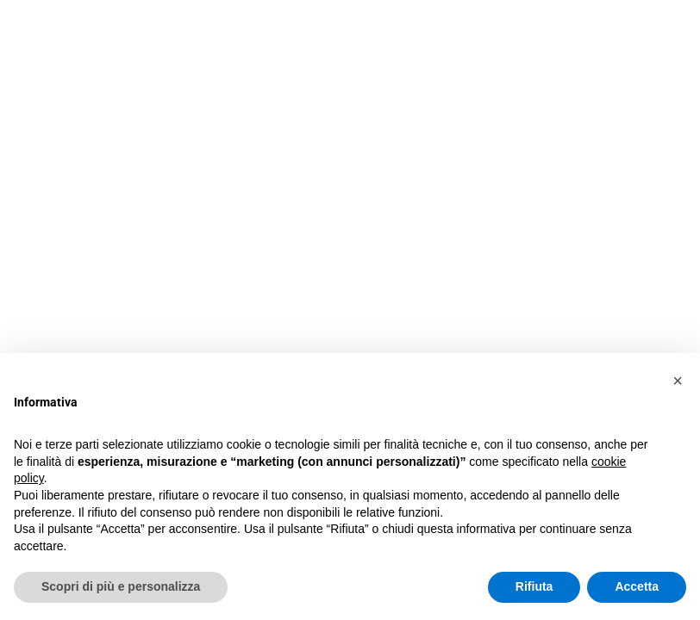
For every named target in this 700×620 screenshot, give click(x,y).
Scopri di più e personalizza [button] (120, 586)
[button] (677, 380)
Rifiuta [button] (534, 586)
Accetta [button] (637, 586)
